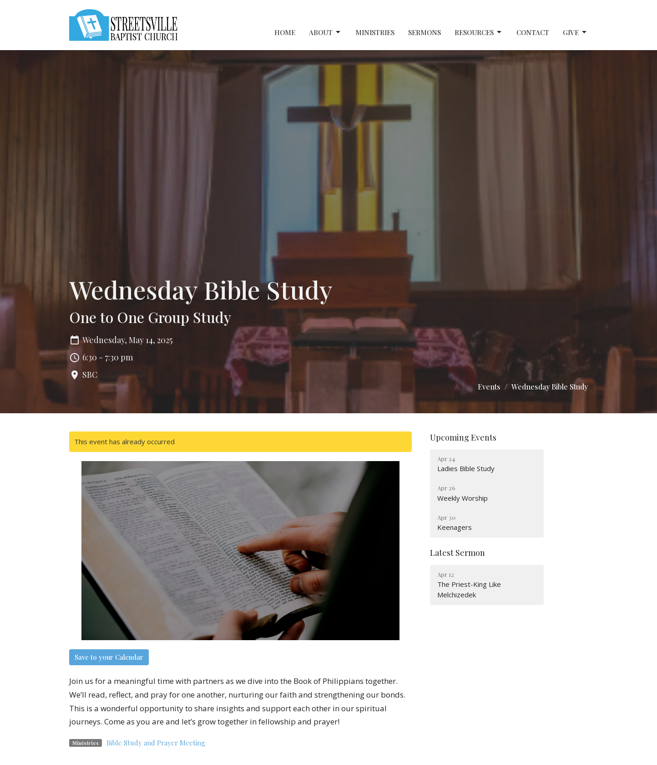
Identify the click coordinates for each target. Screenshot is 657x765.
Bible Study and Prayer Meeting (155, 742)
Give (575, 32)
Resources (479, 32)
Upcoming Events (463, 437)
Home (284, 32)
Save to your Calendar (109, 657)
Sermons (424, 32)
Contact (532, 32)
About (325, 32)
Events (489, 386)
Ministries (374, 32)
